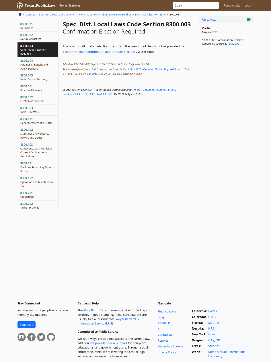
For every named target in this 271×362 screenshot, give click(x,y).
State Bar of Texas (95, 310)
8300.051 (31, 88)
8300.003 (33, 50)
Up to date (209, 19)
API (160, 329)
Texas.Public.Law (40, 5)
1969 (94, 73)
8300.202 (29, 205)
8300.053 (29, 110)
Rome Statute (217, 352)
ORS (218, 340)
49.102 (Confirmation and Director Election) (105, 52)
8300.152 (37, 182)
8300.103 (36, 150)
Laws (211, 334)
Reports (163, 341)
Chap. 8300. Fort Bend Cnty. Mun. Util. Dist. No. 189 (132, 14)
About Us (164, 323)
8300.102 (34, 133)
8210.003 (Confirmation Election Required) (151, 69)
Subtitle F (92, 14)
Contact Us (165, 335)
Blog (161, 317)
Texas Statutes (70, 5)
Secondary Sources (171, 346)
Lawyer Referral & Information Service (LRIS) (108, 321)
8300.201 (27, 195)
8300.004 (34, 64)
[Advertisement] (226, 108)
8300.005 (33, 77)
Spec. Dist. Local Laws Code (55, 14)
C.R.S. (212, 317)
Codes (212, 311)
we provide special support (108, 343)
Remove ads (231, 5)
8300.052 (32, 99)
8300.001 (26, 26)
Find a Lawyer (167, 311)
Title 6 (79, 14)
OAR (211, 340)
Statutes (30, 14)
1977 (119, 64)
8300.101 (36, 121)
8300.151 (37, 167)
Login (248, 5)
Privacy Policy (167, 352)
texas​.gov (233, 43)
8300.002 (30, 37)
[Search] (196, 5)
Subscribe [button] (26, 325)
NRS (211, 328)
